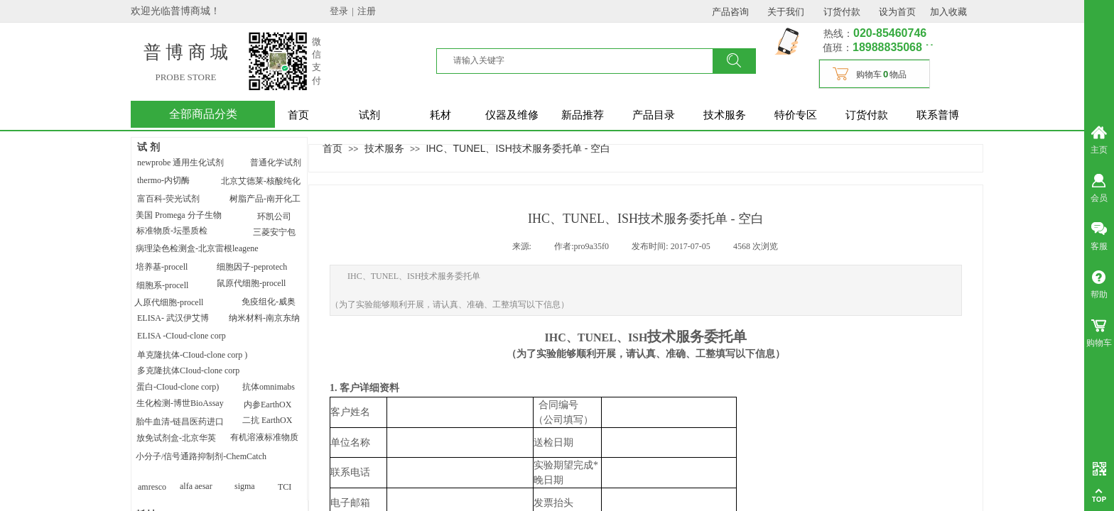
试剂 (369, 115)
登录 (339, 11)
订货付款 (866, 115)
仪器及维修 (512, 115)
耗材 (440, 115)
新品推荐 (582, 115)
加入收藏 (948, 11)
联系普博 (937, 115)
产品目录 (653, 115)
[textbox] (583, 60)
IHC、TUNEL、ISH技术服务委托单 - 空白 (518, 148)
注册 (366, 11)
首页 (298, 115)
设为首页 (897, 11)
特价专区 (795, 115)
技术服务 (724, 115)
